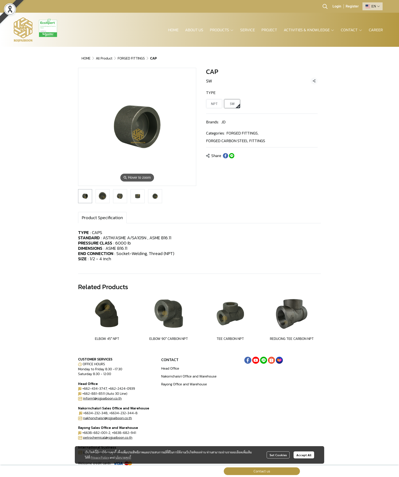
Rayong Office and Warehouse (184, 384)
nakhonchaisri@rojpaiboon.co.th (107, 418)
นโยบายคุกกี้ (123, 457)
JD (223, 122)
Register (352, 6)
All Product (104, 58)
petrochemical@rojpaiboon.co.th (107, 437)
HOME (86, 58)
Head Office (170, 368)
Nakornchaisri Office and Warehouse (189, 376)
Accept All (303, 455)
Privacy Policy (100, 457)
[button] (325, 6)
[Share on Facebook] (225, 155)
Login (336, 6)
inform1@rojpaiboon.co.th (102, 398)
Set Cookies (278, 455)
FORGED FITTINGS (131, 58)
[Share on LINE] (231, 155)
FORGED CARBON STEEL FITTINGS (235, 141)
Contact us (262, 471)
